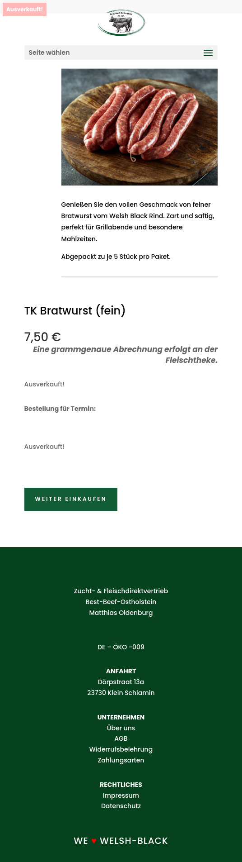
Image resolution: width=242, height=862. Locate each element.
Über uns (121, 728)
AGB (120, 738)
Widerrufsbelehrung (121, 749)
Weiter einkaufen (71, 499)
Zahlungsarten (121, 760)
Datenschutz (121, 805)
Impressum (121, 795)
